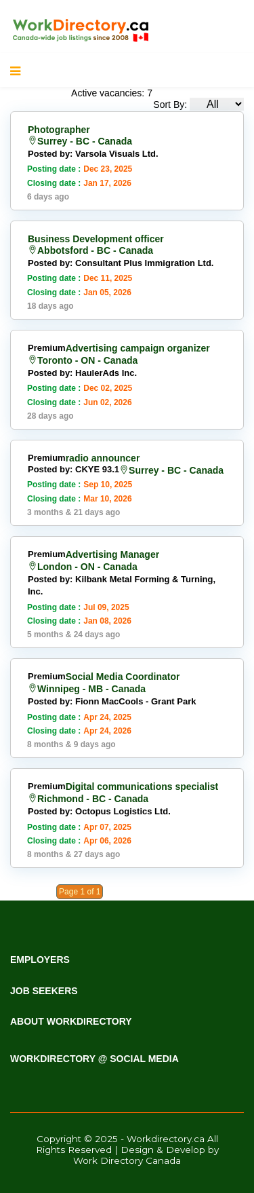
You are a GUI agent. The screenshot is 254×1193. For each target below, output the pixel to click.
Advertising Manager (112, 554)
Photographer (59, 129)
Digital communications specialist (142, 786)
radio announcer (103, 458)
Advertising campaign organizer (138, 348)
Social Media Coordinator (123, 676)
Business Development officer (96, 238)
